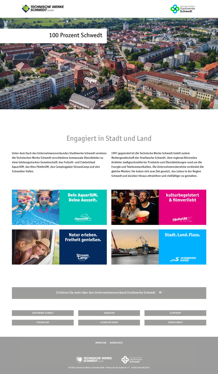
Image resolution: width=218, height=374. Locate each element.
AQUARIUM (109, 313)
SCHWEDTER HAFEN (109, 322)
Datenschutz (116, 343)
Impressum (100, 343)
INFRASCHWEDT (175, 322)
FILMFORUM (175, 313)
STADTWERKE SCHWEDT (42, 313)
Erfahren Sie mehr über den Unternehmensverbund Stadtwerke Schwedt (109, 293)
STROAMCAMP (42, 322)
